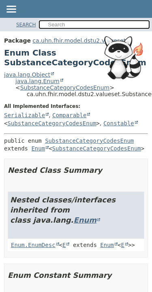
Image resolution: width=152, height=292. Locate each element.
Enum (38, 148)
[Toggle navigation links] (11, 9)
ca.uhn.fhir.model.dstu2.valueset (79, 40)
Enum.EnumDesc (33, 245)
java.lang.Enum (37, 81)
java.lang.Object (27, 74)
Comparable (69, 115)
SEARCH (26, 25)
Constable (118, 123)
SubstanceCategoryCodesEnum (65, 87)
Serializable (24, 115)
